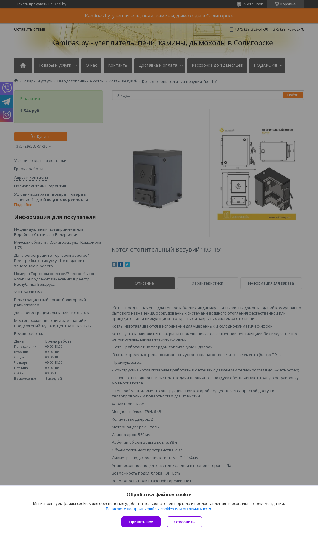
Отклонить (184, 522)
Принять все (141, 522)
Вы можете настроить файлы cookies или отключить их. (157, 509)
